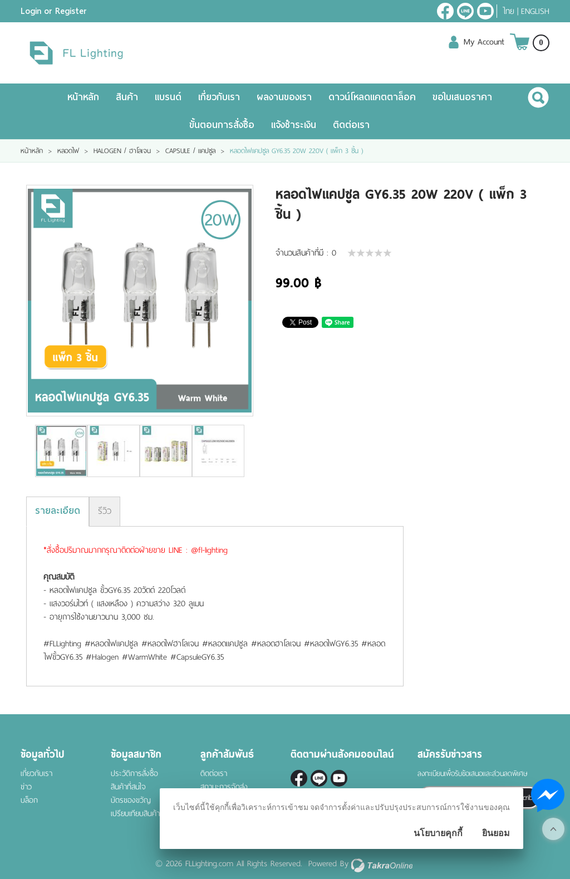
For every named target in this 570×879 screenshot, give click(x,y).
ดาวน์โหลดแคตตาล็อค (372, 97)
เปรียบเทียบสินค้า (135, 814)
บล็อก (29, 800)
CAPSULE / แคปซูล (190, 150)
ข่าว (26, 787)
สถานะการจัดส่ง (224, 787)
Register (71, 11)
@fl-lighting (465, 11)
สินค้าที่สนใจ (128, 787)
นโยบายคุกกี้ (438, 833)
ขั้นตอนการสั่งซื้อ (221, 125)
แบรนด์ (168, 97)
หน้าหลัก (83, 97)
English (535, 11)
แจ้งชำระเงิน (293, 125)
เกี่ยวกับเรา (219, 97)
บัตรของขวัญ (131, 800)
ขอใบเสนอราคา (462, 97)
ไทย (508, 11)
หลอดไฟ (68, 150)
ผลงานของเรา (284, 97)
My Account (484, 42)
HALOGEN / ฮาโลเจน (122, 150)
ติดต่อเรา (351, 125)
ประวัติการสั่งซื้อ (134, 773)
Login (31, 11)
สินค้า (127, 97)
